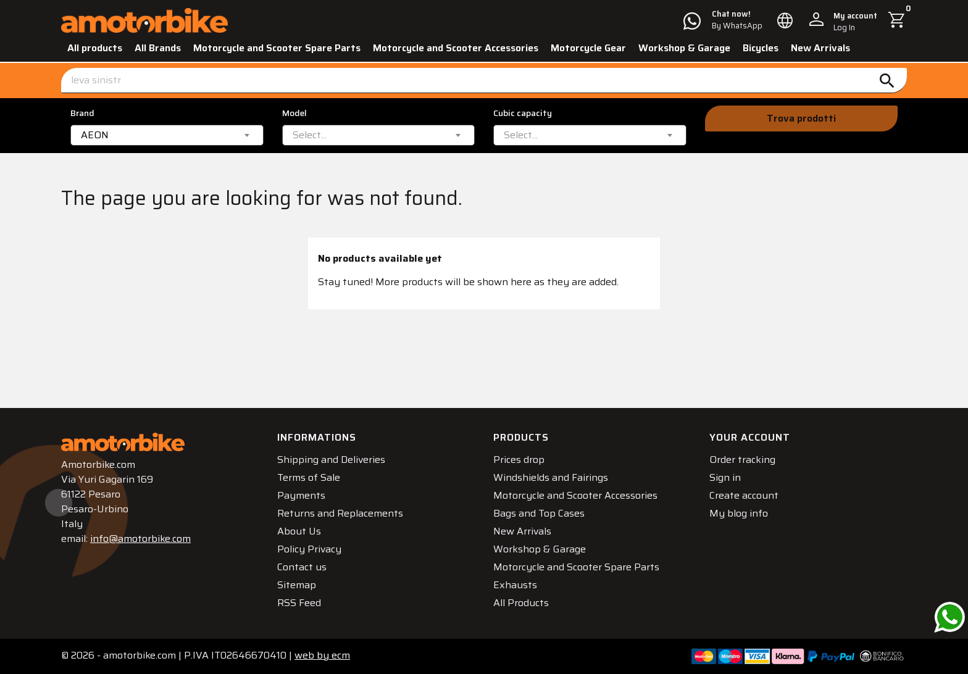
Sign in (725, 477)
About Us (299, 531)
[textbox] (310, 135)
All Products (521, 602)
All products (94, 48)
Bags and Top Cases (539, 513)
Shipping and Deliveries (331, 459)
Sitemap (296, 585)
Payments (301, 495)
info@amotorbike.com (140, 538)
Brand (82, 113)
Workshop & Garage (684, 48)
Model (294, 113)
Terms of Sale (308, 477)
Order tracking (742, 459)
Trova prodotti (801, 118)
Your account (749, 437)
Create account (743, 495)
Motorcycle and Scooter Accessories (455, 48)
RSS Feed (299, 602)
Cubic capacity (522, 113)
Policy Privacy (309, 549)
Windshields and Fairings (550, 477)
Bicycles (760, 48)
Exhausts (515, 585)
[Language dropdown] (785, 20)
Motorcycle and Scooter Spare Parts (277, 48)
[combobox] (167, 135)
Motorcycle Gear (588, 48)
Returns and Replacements (340, 513)
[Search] (484, 80)
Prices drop (518, 459)
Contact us (302, 567)
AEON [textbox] (95, 135)
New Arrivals (820, 48)
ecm (322, 655)
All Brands (158, 48)
